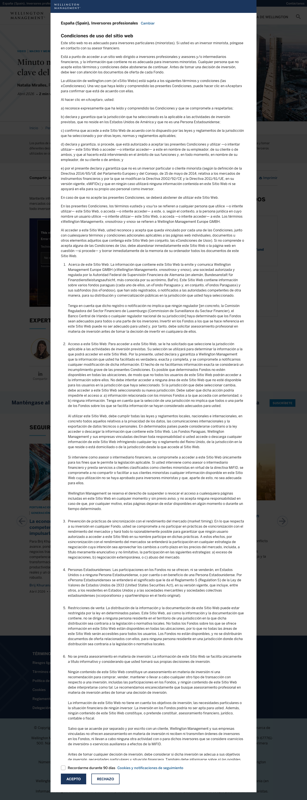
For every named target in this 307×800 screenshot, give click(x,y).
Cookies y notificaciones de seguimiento (150, 768)
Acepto (73, 779)
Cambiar (148, 23)
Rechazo (105, 779)
